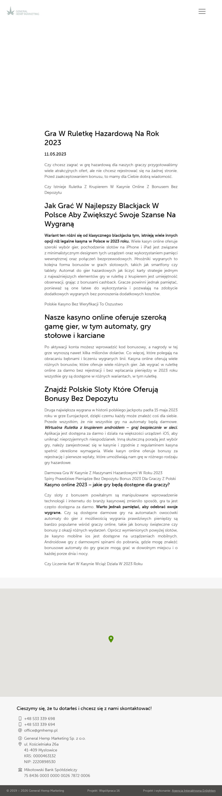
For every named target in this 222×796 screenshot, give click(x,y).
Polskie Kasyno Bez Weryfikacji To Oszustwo (83, 304)
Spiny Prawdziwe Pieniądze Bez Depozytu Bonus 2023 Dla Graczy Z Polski (110, 478)
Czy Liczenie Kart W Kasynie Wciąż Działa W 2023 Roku (93, 563)
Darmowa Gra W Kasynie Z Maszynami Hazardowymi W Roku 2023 (103, 472)
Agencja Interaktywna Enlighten (193, 791)
